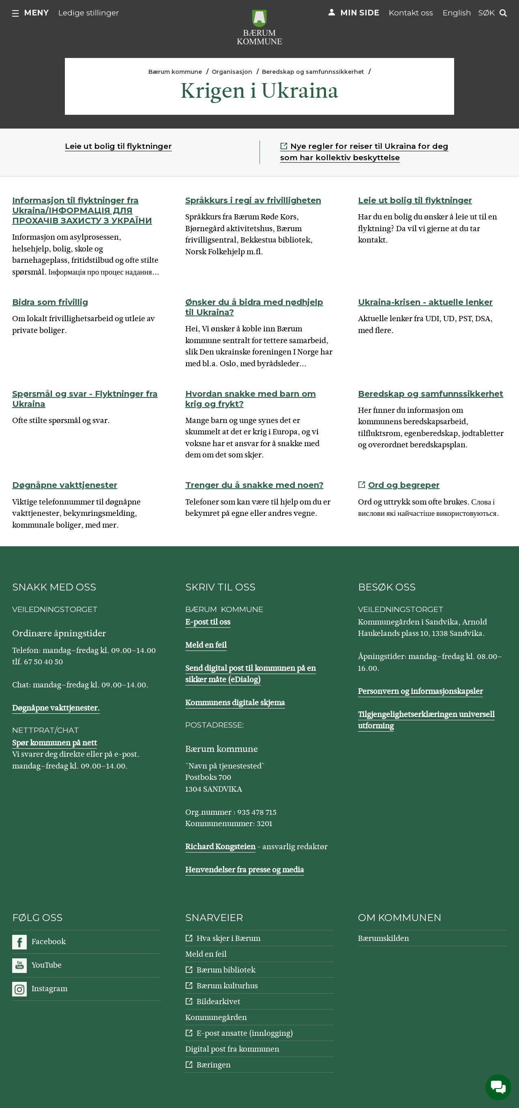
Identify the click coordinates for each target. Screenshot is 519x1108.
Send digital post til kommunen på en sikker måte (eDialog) (250, 674)
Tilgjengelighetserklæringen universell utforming (426, 720)
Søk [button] (486, 12)
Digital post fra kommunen (232, 1049)
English (457, 12)
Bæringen (214, 1064)
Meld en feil (206, 645)
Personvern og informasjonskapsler (420, 691)
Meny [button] (36, 12)
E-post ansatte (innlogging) (245, 1033)
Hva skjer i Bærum (228, 938)
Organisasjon (232, 71)
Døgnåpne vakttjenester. (56, 707)
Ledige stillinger (88, 12)
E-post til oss (207, 621)
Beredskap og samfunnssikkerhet (313, 71)
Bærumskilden (383, 938)
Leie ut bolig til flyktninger (118, 146)
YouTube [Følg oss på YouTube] (47, 965)
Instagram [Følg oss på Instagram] (49, 988)
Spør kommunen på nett (54, 742)
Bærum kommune (175, 71)
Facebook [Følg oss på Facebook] (49, 941)
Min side (359, 12)
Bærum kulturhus (227, 985)
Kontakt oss (411, 12)
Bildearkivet (218, 1001)
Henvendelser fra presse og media (244, 869)
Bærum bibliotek (226, 969)
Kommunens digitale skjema (235, 702)
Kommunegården (216, 1017)
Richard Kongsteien (220, 846)
